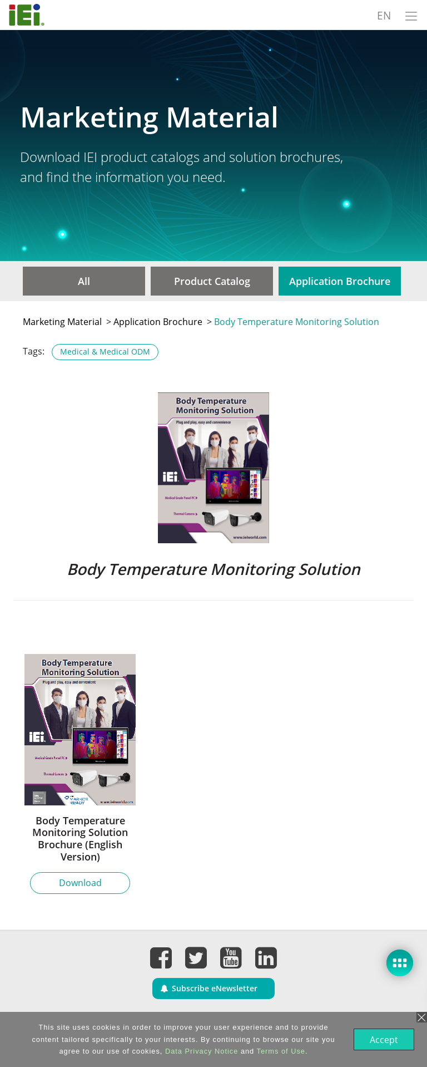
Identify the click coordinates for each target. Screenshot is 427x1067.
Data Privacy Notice (200, 1051)
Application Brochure (339, 281)
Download (80, 883)
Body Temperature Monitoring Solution (296, 322)
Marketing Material (62, 322)
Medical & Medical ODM (105, 351)
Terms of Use (280, 1051)
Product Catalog (212, 281)
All (84, 281)
